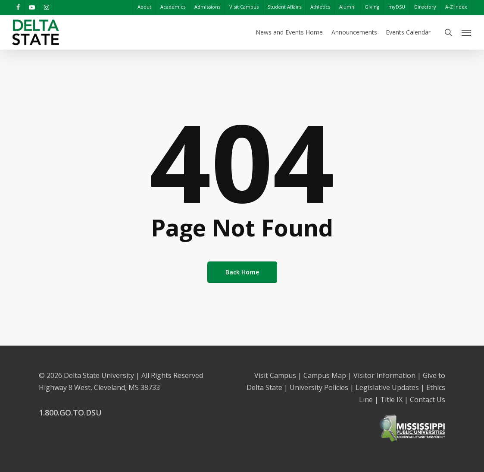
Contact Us (427, 399)
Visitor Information (384, 375)
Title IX (391, 399)
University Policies (319, 387)
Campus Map (324, 375)
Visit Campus (275, 375)
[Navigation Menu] (467, 32)
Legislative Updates (387, 387)
